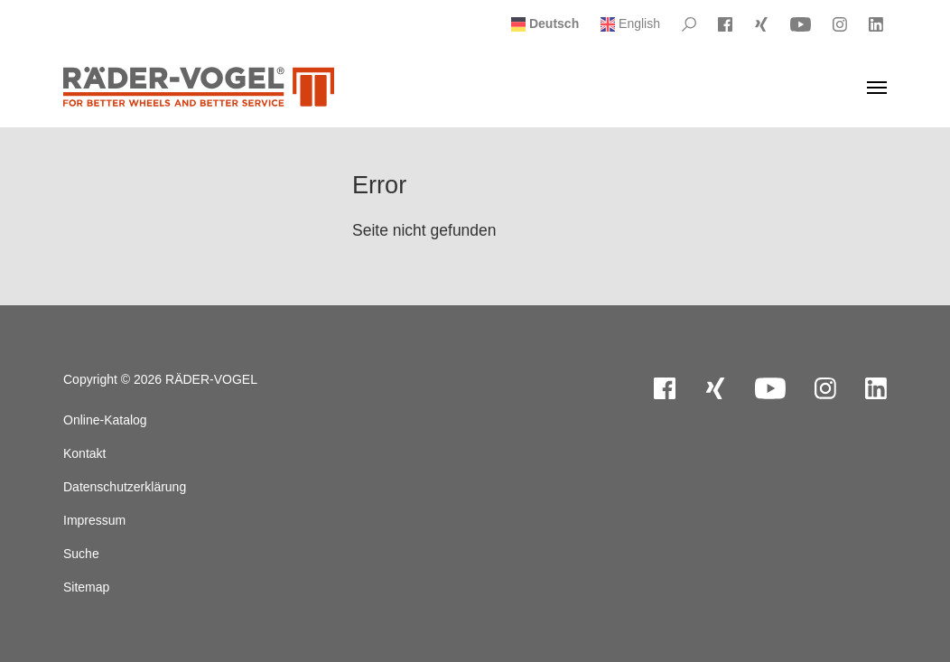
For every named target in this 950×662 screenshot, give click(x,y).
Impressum (94, 520)
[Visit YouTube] (800, 24)
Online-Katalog (105, 420)
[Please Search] (689, 24)
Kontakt (84, 453)
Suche (81, 553)
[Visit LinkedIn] (876, 24)
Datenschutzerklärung (124, 487)
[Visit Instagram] (840, 24)
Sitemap (86, 587)
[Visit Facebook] (725, 24)
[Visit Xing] (761, 24)
